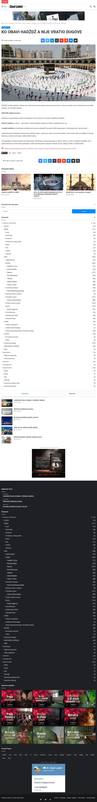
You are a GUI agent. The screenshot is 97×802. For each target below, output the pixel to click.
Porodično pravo (11, 297)
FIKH (23, 23)
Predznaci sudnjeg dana (14, 241)
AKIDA (6, 229)
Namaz (9, 272)
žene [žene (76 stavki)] (9, 759)
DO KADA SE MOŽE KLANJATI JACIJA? (26, 418)
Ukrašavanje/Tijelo (12, 315)
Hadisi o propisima (12, 325)
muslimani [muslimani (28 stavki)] (43, 755)
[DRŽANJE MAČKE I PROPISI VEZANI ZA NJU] (6, 440)
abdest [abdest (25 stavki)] (4, 755)
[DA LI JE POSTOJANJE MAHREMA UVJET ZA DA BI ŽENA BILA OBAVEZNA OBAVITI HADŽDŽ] (48, 182)
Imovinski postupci (12, 288)
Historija (6, 380)
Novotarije (9, 235)
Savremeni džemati (10, 386)
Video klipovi (81, 798)
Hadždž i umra (35, 23)
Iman (7, 232)
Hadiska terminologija (13, 328)
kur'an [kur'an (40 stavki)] (35, 755)
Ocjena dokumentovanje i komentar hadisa (20, 331)
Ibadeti (28, 23)
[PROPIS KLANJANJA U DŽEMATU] (16, 717)
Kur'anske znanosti (12, 337)
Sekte (7, 245)
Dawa (6, 374)
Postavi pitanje (91, 798)
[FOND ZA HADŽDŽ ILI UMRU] (16, 182)
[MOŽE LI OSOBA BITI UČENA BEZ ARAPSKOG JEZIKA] (80, 735)
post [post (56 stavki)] (56, 755)
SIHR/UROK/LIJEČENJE (11, 346)
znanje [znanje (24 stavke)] (92, 755)
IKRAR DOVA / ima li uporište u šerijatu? (78, 192)
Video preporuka (9, 358)
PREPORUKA (6, 352)
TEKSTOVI (6, 361)
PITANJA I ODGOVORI (15, 23)
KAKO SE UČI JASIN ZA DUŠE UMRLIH (26, 428)
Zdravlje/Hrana (10, 318)
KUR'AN (6, 334)
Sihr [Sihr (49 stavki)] (87, 755)
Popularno (25, 393)
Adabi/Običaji (10, 260)
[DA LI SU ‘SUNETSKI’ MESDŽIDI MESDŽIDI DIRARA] (48, 699)
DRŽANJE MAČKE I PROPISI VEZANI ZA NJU (28, 438)
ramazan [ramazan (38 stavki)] (69, 755)
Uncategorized (7, 364)
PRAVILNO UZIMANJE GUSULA (23, 410)
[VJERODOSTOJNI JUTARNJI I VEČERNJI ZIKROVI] (6, 403)
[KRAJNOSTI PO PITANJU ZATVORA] (48, 717)
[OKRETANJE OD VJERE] (48, 735)
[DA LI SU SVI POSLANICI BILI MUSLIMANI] (16, 735)
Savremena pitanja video (12, 383)
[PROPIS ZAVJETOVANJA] (16, 699)
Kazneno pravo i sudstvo (14, 294)
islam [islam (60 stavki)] (26, 755)
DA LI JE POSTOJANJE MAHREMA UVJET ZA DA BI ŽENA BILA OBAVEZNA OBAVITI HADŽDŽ (48, 194)
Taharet (9, 278)
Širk (7, 248)
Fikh (5, 377)
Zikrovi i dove (11, 285)
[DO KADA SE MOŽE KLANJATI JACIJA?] (6, 421)
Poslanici (9, 238)
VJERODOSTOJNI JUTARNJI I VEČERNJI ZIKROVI (29, 401)
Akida (6, 371)
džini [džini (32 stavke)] (20, 755)
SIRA (5, 349)
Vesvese (8, 254)
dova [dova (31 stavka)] (15, 755)
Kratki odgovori (12, 309)
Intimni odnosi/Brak (14, 300)
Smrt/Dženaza (10, 312)
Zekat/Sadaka (12, 282)
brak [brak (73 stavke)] (10, 755)
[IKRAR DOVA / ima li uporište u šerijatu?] (81, 182)
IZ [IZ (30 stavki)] (30, 755)
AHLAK (6, 226)
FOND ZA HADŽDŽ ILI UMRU (10, 192)
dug (10, 153)
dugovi (14, 153)
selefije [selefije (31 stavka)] (81, 755)
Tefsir (7, 340)
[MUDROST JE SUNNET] (80, 717)
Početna (4, 23)
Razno (8, 306)
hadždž (19, 153)
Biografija (62, 798)
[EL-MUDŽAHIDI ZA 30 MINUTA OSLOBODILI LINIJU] (80, 699)
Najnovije (72, 393)
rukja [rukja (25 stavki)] (75, 755)
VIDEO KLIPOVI (7, 368)
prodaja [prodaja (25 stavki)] (62, 755)
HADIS (6, 321)
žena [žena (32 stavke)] (4, 759)
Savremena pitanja (10, 343)
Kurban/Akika (12, 269)
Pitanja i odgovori (72, 798)
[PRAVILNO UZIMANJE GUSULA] (6, 412)
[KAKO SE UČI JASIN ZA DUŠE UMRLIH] (6, 431)
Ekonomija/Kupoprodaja (15, 291)
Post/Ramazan (12, 275)
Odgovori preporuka (10, 355)
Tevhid (8, 251)
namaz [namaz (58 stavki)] (50, 755)
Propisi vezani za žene (13, 303)
